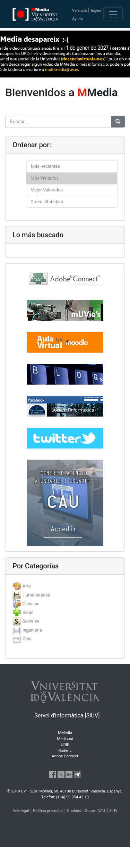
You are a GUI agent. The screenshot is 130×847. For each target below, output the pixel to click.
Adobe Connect (65, 756)
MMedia (65, 733)
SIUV (113, 810)
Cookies (74, 810)
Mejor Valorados (47, 189)
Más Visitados (45, 178)
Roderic (65, 750)
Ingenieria (32, 630)
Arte (27, 586)
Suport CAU (95, 810)
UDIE (65, 744)
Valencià (79, 10)
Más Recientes (45, 166)
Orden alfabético (47, 201)
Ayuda (77, 19)
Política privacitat (48, 810)
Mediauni (65, 739)
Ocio (27, 638)
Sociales (31, 621)
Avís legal (20, 810)
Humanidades (36, 595)
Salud (28, 612)
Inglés (96, 10)
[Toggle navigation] (113, 14)
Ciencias (31, 603)
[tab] (65, 586)
